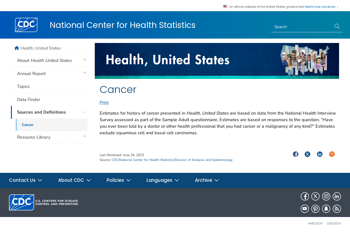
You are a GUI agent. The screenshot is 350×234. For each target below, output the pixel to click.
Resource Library (33, 137)
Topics (23, 86)
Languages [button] (163, 180)
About (44, 60)
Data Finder (28, 99)
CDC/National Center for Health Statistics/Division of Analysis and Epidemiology (172, 160)
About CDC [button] (74, 180)
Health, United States (41, 48)
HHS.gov (315, 223)
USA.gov (334, 223)
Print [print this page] (104, 102)
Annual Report (31, 73)
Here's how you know (322, 6)
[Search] (301, 27)
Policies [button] (119, 180)
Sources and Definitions (41, 112)
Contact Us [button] (26, 180)
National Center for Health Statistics (123, 25)
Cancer (28, 124)
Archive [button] (207, 180)
